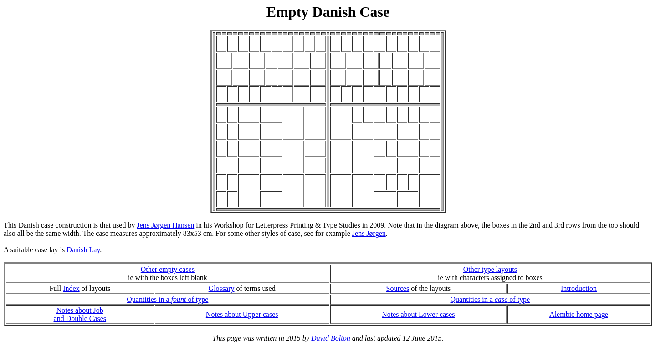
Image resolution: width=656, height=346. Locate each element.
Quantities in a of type (167, 299)
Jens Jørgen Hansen (165, 225)
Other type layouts (490, 269)
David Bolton (330, 338)
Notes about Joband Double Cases (80, 314)
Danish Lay (83, 250)
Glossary (222, 288)
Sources (397, 288)
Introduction (579, 288)
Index (71, 288)
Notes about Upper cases (242, 314)
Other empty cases (168, 269)
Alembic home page (578, 314)
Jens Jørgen (369, 233)
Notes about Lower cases (418, 314)
